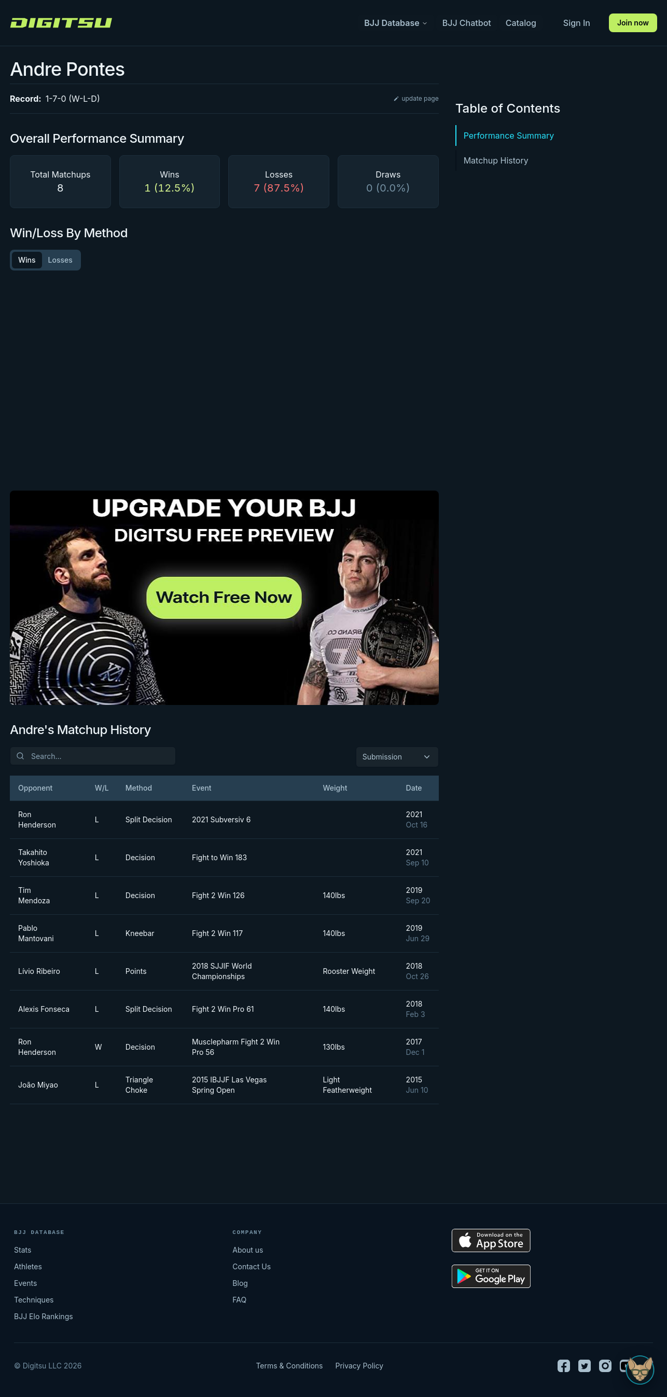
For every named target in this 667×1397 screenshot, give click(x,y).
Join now (633, 22)
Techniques (33, 1299)
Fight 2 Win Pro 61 (223, 1009)
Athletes (28, 1266)
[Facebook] (564, 1366)
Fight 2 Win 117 (217, 933)
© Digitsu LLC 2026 (47, 1365)
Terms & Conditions (289, 1365)
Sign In (576, 23)
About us (247, 1249)
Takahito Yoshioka (33, 857)
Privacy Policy (359, 1365)
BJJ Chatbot (466, 23)
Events (25, 1283)
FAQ (239, 1299)
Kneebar (140, 933)
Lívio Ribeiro (39, 971)
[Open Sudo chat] (640, 1370)
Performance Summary (509, 135)
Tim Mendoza (34, 895)
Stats (22, 1249)
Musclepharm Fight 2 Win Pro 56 (236, 1046)
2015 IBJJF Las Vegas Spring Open (229, 1084)
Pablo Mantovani (36, 933)
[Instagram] (605, 1366)
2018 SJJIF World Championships (222, 971)
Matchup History (496, 160)
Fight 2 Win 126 (218, 895)
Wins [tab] (27, 259)
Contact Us (251, 1266)
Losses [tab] (60, 259)
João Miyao (38, 1084)
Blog (240, 1283)
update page (415, 98)
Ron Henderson (37, 819)
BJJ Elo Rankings (43, 1316)
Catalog (521, 23)
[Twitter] (584, 1366)
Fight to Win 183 (219, 857)
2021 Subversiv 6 (221, 819)
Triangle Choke (139, 1084)
